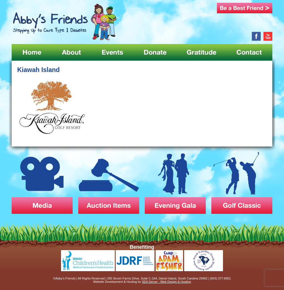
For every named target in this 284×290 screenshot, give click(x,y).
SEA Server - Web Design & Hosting (166, 281)
